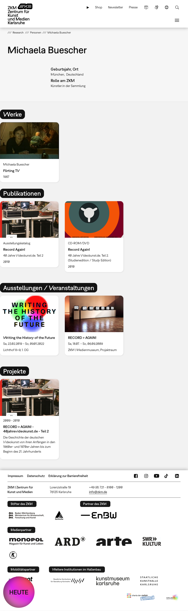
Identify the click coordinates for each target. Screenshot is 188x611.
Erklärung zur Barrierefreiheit (68, 476)
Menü (177, 20)
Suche (177, 7)
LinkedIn (177, 476)
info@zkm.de (98, 492)
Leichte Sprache (146, 7)
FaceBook (135, 476)
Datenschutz (36, 476)
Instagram (146, 476)
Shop (98, 7)
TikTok (166, 476)
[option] (31, 152)
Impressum (15, 476)
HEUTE (18, 592)
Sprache (166, 7)
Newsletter (115, 7)
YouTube (156, 476)
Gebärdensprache (156, 7)
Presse (133, 7)
